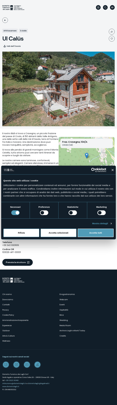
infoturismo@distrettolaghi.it (14, 383)
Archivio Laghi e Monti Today (72, 330)
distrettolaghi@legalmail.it (38, 383)
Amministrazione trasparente (15, 320)
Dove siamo (7, 299)
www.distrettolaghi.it (10, 386)
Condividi (112, 32)
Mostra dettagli (100, 223)
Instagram (16, 364)
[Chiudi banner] (113, 170)
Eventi (62, 304)
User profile (98, 7)
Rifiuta (21, 233)
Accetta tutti (95, 233)
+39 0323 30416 (12, 380)
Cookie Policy (8, 315)
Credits (63, 336)
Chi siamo (7, 294)
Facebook (5, 364)
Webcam (64, 299)
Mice (62, 315)
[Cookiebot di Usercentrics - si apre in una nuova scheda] (93, 170)
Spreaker (37, 364)
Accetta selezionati (58, 233)
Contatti (6, 304)
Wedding (64, 320)
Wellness (6, 341)
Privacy (5, 310)
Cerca (105, 7)
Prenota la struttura (16, 262)
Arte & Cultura (8, 336)
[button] (86, 156)
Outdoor (6, 330)
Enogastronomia (67, 294)
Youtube (26, 364)
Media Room (65, 325)
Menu (112, 7)
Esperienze (7, 325)
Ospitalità (5, 20)
